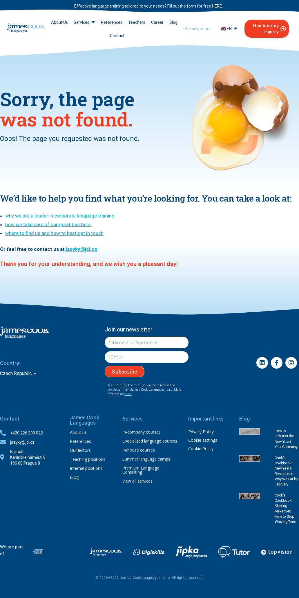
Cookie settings (202, 440)
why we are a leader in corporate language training (60, 216)
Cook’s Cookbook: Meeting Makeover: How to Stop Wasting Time (285, 508)
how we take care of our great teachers (48, 224)
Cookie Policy (200, 448)
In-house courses (138, 450)
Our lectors (80, 450)
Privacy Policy (201, 431)
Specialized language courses (149, 441)
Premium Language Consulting (140, 470)
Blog (74, 477)
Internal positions (86, 468)
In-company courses (141, 432)
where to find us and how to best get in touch (54, 233)
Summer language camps (146, 459)
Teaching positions (87, 459)
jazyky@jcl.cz (81, 249)
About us (78, 432)
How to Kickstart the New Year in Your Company (286, 439)
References (80, 441)
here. (128, 394)
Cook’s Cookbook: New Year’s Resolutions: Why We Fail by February (286, 471)
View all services (137, 481)
